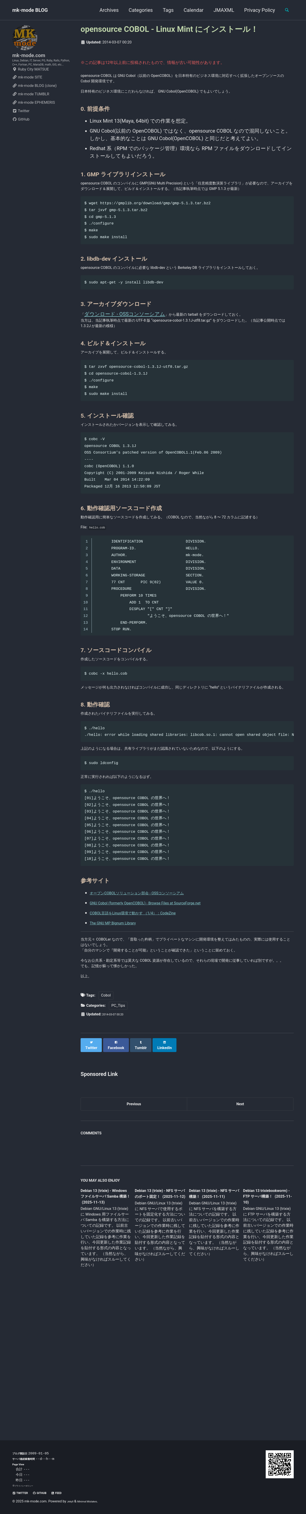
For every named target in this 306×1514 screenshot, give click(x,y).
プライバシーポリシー (27, 1485)
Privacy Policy (255, 10)
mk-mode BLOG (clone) (34, 101)
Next (240, 1236)
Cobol (106, 1129)
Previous (134, 1236)
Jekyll (71, 1501)
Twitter (20, 126)
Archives (105, 10)
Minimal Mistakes (93, 1501)
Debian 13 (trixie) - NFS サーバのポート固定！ (158, 1331)
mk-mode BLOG (30, 10)
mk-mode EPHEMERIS (33, 118)
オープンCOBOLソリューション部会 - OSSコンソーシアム (156, 994)
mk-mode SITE (27, 93)
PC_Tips (118, 1140)
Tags (164, 10)
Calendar (189, 10)
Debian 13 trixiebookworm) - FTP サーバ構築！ (263, 1331)
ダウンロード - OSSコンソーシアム (126, 354)
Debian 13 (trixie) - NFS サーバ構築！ (210, 1328)
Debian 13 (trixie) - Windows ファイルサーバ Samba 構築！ (104, 1331)
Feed (69, 1493)
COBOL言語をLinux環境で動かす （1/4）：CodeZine (149, 1014)
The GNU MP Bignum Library (121, 1024)
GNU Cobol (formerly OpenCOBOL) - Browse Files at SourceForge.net (166, 1004)
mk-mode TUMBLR (30, 110)
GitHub (21, 135)
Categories (137, 10)
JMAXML (219, 10)
